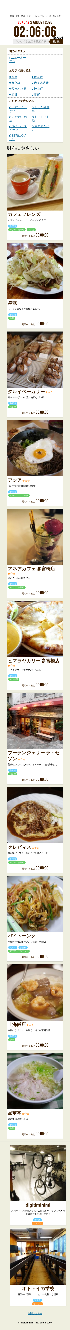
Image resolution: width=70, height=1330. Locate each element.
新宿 (36, 94)
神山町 (37, 88)
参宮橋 (14, 82)
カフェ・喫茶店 (17, 230)
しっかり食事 (40, 109)
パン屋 (31, 230)
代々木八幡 (40, 82)
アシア (15, 480)
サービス (37, 1223)
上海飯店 (17, 1024)
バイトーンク (22, 935)
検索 (57, 41)
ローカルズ (35, 8)
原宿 (13, 77)
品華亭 (14, 1113)
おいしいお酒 (40, 118)
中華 (12, 318)
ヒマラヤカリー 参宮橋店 (34, 660)
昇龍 (12, 303)
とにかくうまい (18, 109)
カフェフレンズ (24, 214)
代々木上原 (17, 88)
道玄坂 (37, 1220)
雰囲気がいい (40, 128)
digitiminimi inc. (30, 1322)
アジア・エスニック (19, 495)
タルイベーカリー (26, 391)
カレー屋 (14, 679)
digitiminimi (38, 1205)
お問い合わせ (35, 1313)
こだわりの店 (18, 118)
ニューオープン (17, 59)
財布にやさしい (18, 137)
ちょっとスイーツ (18, 128)
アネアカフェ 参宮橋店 (31, 568)
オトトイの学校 (38, 1288)
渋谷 (13, 94)
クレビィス (19, 847)
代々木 (37, 77)
